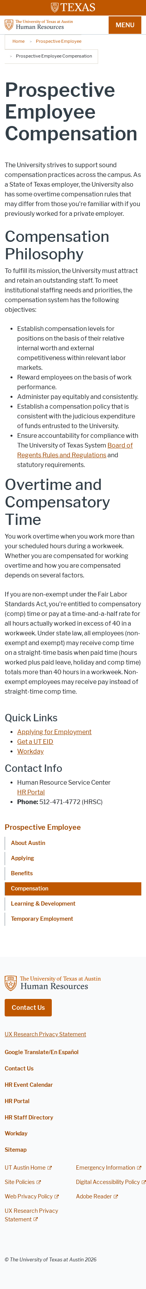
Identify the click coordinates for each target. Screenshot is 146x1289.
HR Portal (31, 792)
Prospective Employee (58, 41)
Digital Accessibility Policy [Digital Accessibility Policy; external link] (108, 1182)
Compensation (29, 888)
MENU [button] (125, 25)
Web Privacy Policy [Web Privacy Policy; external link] (29, 1196)
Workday (30, 751)
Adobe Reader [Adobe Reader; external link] (94, 1196)
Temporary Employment (42, 919)
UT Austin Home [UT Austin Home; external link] (25, 1168)
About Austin (28, 843)
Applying (22, 858)
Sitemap (15, 1150)
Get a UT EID (35, 741)
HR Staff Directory (29, 1117)
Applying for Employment (54, 732)
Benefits (22, 873)
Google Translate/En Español (42, 1052)
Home (18, 41)
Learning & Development (43, 904)
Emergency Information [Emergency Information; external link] (105, 1168)
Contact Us (28, 1007)
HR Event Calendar (29, 1085)
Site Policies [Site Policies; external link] (20, 1182)
